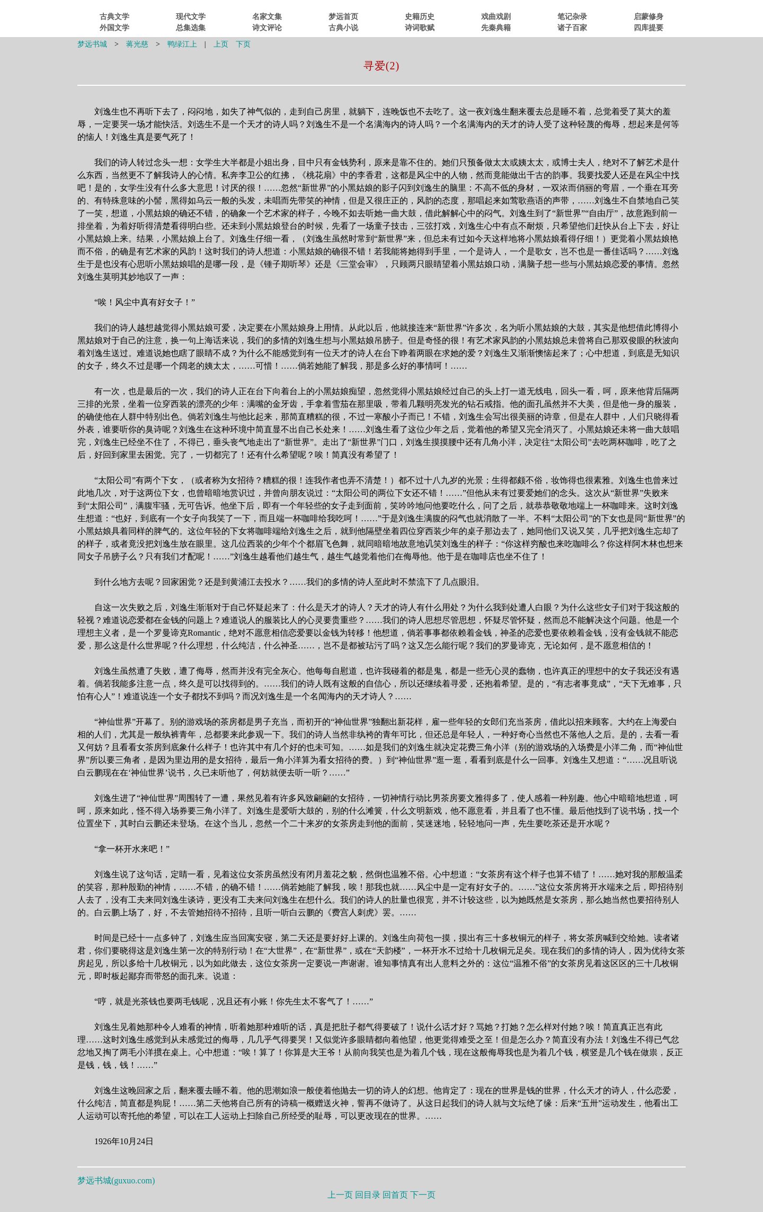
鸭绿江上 (182, 44)
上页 (221, 44)
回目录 (367, 1194)
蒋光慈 (137, 44)
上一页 (340, 1194)
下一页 (423, 1194)
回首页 (395, 1194)
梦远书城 (92, 44)
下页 (243, 44)
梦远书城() (116, 1180)
